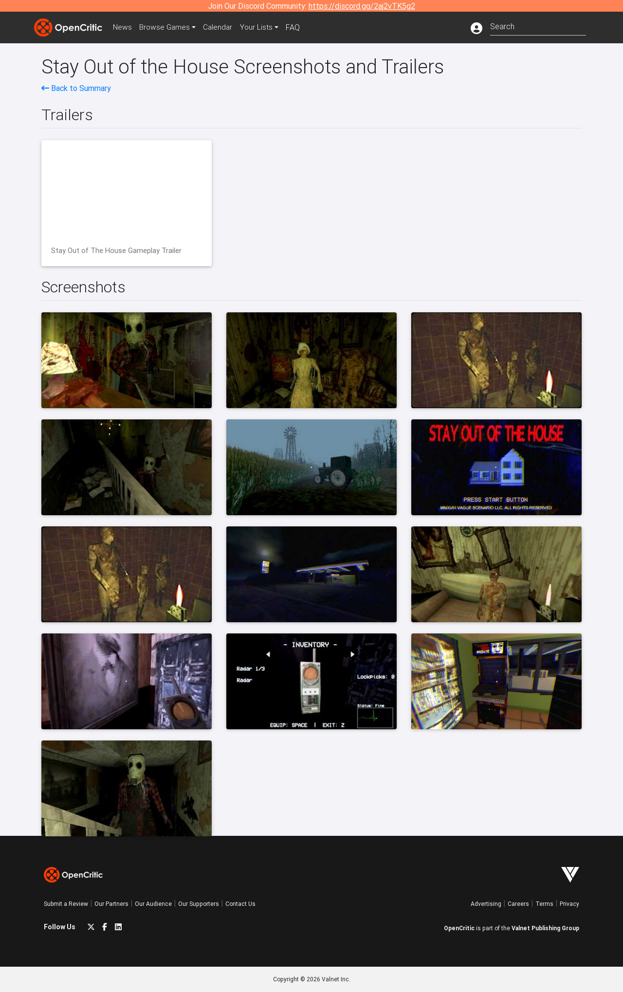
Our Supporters (198, 903)
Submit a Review (66, 903)
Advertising (486, 903)
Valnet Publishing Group (545, 928)
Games (167, 27)
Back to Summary (76, 88)
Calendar (222, 27)
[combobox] (538, 26)
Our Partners (111, 903)
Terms (544, 903)
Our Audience (153, 903)
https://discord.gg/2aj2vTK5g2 (362, 6)
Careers (518, 903)
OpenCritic (459, 928)
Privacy (569, 903)
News (123, 27)
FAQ (299, 27)
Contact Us (240, 903)
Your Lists (261, 27)
